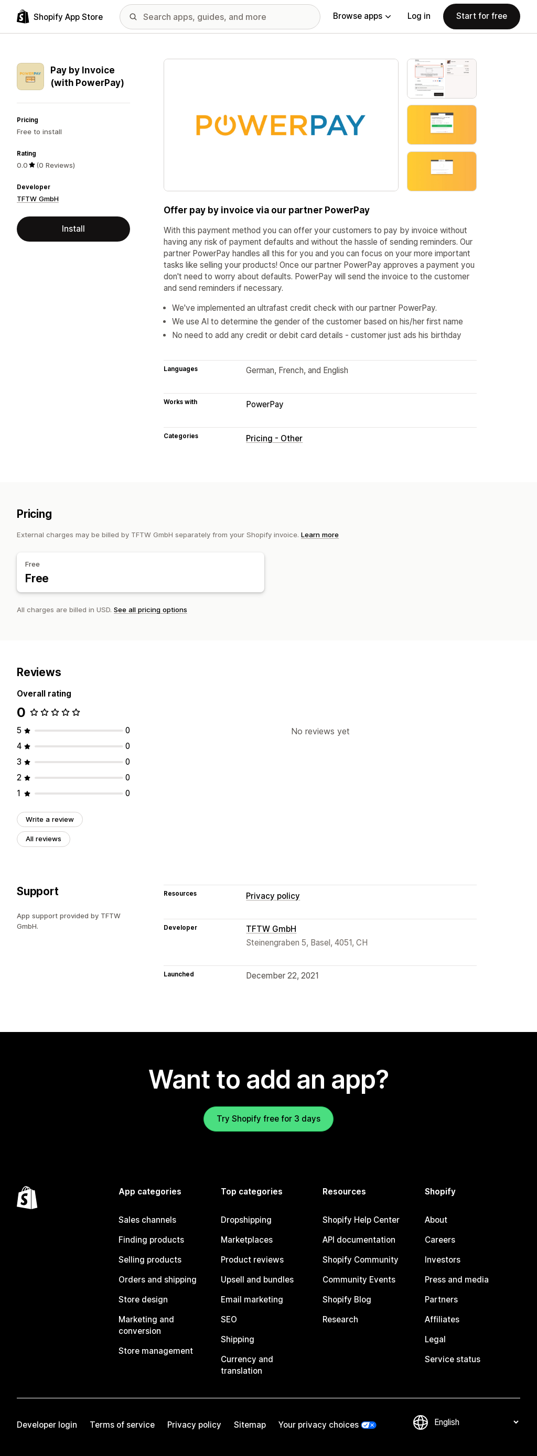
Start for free (481, 16)
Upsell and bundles (257, 1280)
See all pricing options (150, 609)
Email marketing (252, 1300)
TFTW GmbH (38, 198)
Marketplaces (247, 1240)
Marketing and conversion (146, 1325)
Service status (452, 1359)
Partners (441, 1300)
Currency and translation (247, 1365)
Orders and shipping (158, 1280)
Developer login (47, 1425)
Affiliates (442, 1319)
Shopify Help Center (361, 1220)
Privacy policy (273, 896)
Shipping (237, 1339)
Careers (440, 1240)
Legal (435, 1339)
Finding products (151, 1240)
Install (73, 229)
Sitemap (250, 1425)
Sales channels (147, 1220)
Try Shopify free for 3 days (268, 1119)
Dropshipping (246, 1220)
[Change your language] (476, 1422)
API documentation (359, 1240)
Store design (143, 1300)
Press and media (457, 1280)
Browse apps (362, 16)
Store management (156, 1351)
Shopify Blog (347, 1300)
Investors (442, 1260)
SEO (229, 1319)
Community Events (359, 1280)
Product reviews (252, 1260)
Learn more (320, 534)
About (436, 1220)
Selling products (150, 1260)
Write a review (50, 819)
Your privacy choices (318, 1425)
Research (340, 1319)
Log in (419, 16)
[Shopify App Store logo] (60, 16)
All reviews (43, 838)
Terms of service (122, 1425)
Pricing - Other (274, 438)
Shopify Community (361, 1260)
